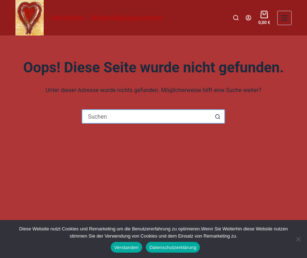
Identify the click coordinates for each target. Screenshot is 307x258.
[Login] (248, 17)
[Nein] (298, 239)
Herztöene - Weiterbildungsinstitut (106, 18)
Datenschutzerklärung (172, 247)
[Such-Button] (218, 116)
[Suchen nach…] (146, 116)
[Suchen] (236, 17)
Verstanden (126, 247)
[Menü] (284, 18)
